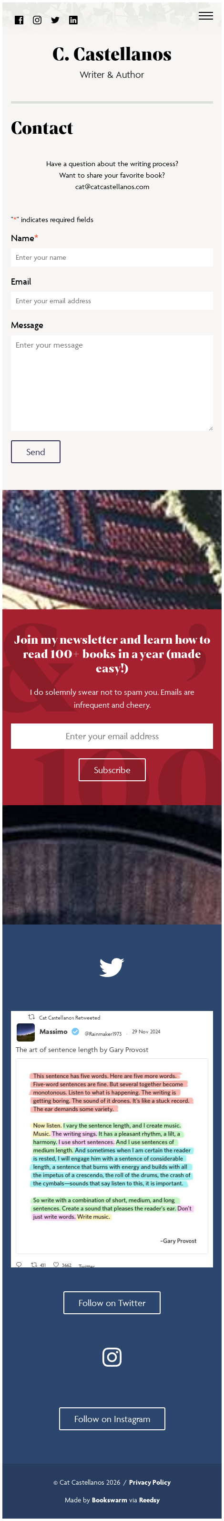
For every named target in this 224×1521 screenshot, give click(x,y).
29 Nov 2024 (147, 1031)
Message (27, 324)
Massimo (54, 1031)
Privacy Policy (150, 1482)
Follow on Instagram (112, 1419)
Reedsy (149, 1499)
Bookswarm (109, 1499)
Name (24, 238)
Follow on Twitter (112, 1302)
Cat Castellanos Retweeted (69, 1017)
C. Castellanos (112, 55)
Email (21, 281)
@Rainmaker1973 (103, 1033)
